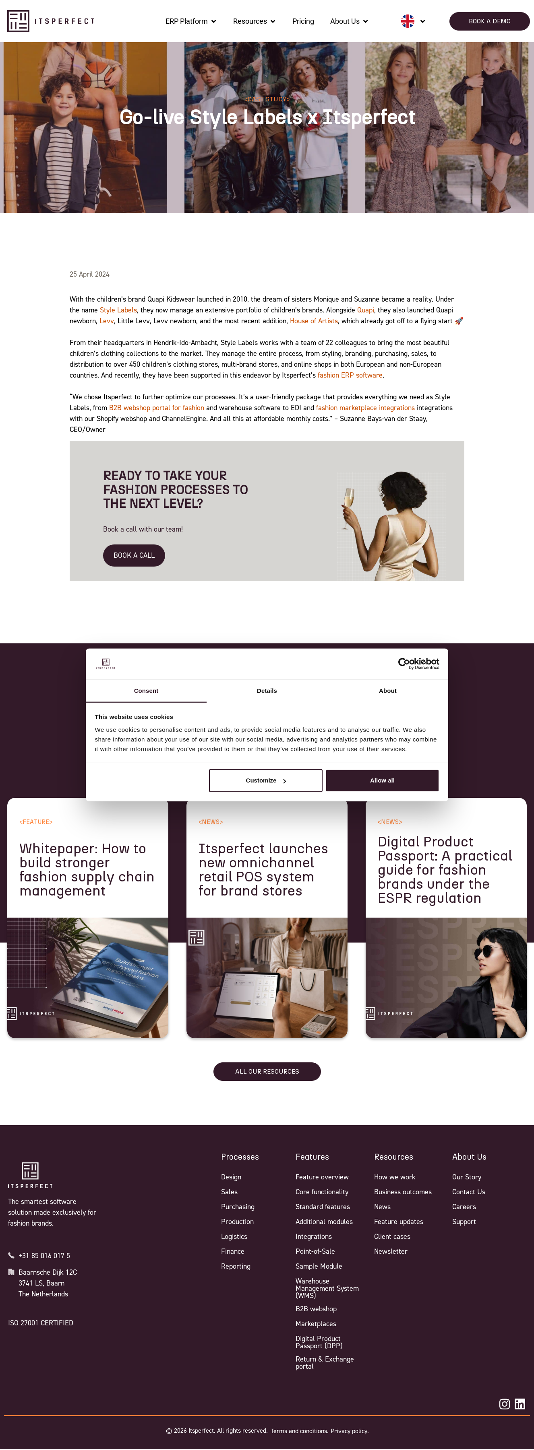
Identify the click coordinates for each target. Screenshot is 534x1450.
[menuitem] (413, 21)
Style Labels (118, 310)
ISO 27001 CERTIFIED (40, 1323)
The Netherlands (43, 1294)
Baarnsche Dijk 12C (48, 1272)
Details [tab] (267, 690)
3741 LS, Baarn (41, 1283)
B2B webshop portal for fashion (156, 408)
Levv (106, 321)
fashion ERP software (350, 375)
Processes (240, 1157)
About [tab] (388, 690)
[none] (413, 21)
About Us (469, 1157)
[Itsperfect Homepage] (30, 1175)
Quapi (365, 310)
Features (312, 1157)
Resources (393, 1157)
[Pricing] (303, 21)
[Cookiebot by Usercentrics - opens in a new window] (404, 664)
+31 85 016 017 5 (44, 1256)
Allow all (382, 780)
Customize (266, 780)
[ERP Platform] (191, 21)
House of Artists (314, 321)
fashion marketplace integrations (365, 408)
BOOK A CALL (134, 555)
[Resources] (254, 21)
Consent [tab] (146, 690)
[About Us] (349, 21)
